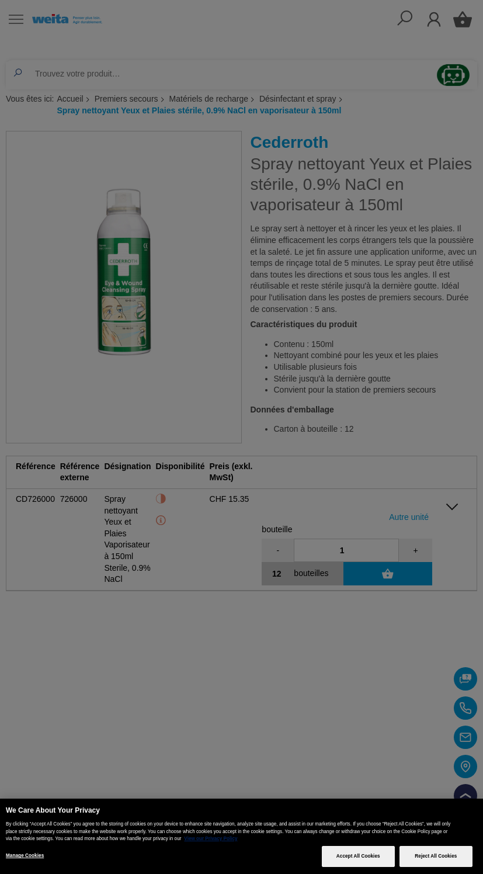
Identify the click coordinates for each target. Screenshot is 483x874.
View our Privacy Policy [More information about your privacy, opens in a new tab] (210, 838)
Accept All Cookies (358, 856)
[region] (241, 836)
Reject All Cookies (436, 856)
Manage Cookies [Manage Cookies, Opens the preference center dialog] (25, 855)
